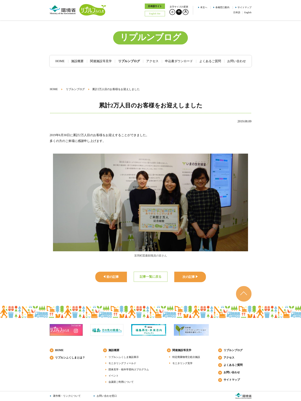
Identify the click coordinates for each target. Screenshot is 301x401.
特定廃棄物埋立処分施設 (186, 357)
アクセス (229, 357)
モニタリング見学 (182, 363)
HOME (54, 89)
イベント (113, 375)
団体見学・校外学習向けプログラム (128, 369)
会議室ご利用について (121, 381)
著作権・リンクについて (67, 395)
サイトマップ (245, 7)
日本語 (236, 12)
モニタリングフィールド (122, 363)
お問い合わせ (232, 372)
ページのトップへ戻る (244, 294)
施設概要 (113, 350)
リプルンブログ (75, 89)
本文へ (203, 7)
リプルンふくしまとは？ (70, 357)
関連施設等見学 (181, 350)
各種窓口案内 (222, 7)
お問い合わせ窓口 (107, 395)
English (248, 12)
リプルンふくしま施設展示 (123, 357)
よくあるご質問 (233, 365)
